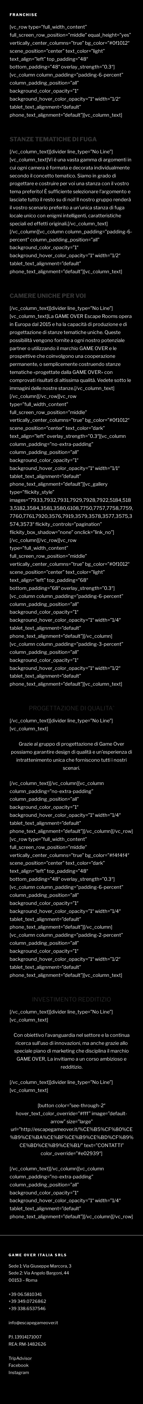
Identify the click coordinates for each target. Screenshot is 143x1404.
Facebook (19, 1365)
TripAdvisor (20, 1358)
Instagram (19, 1372)
